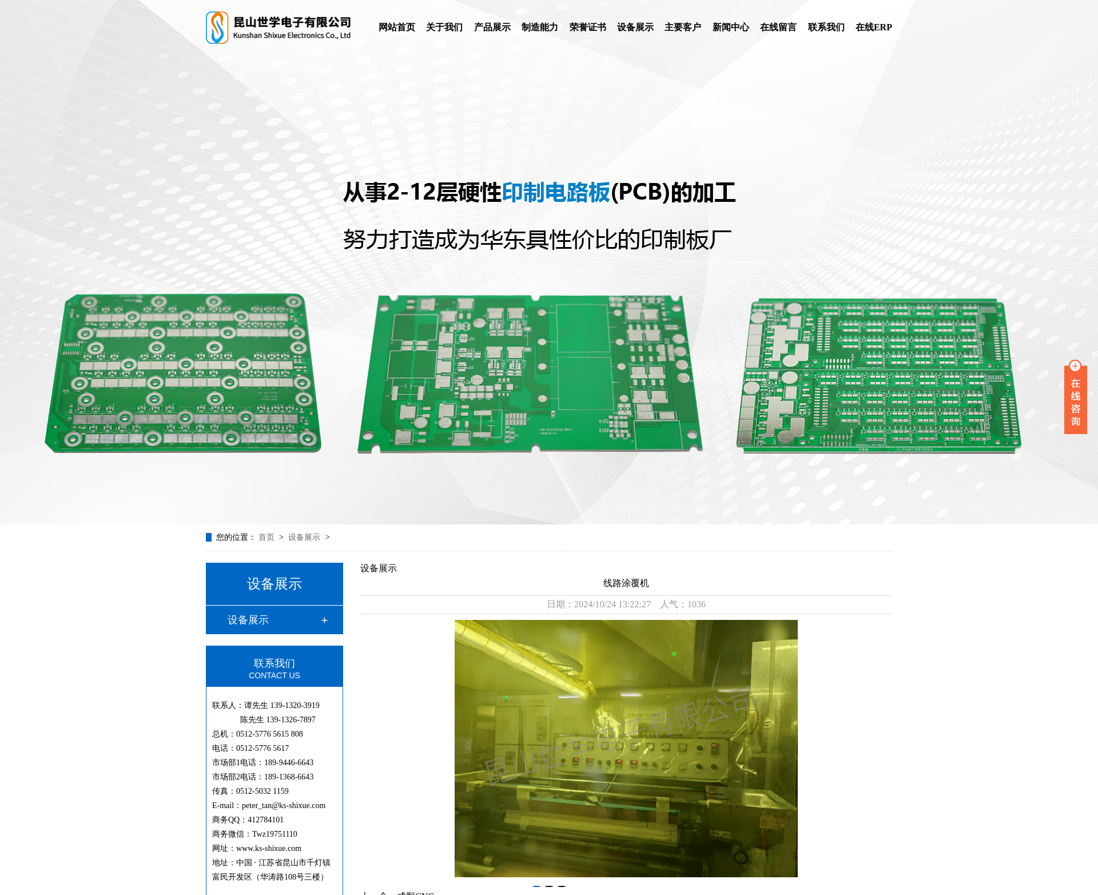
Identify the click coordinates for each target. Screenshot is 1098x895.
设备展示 (635, 27)
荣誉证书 (588, 27)
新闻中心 (731, 27)
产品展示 (492, 27)
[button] (536, 886)
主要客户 (683, 27)
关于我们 (444, 27)
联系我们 (826, 27)
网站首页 (397, 27)
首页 (267, 537)
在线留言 (778, 27)
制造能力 (540, 27)
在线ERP (874, 27)
